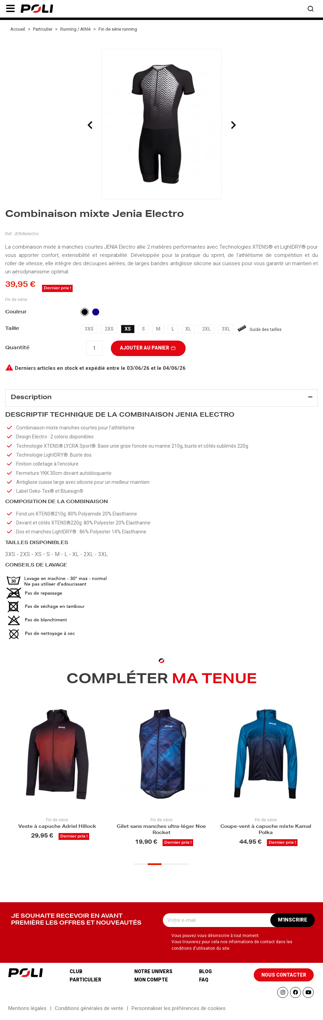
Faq (203, 982)
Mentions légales (27, 1011)
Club (76, 974)
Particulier (85, 982)
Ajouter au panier (148, 348)
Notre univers (153, 974)
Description (31, 398)
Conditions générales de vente (89, 1011)
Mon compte (151, 982)
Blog (205, 974)
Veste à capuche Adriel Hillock (57, 829)
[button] (10, 8)
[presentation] (90, 125)
